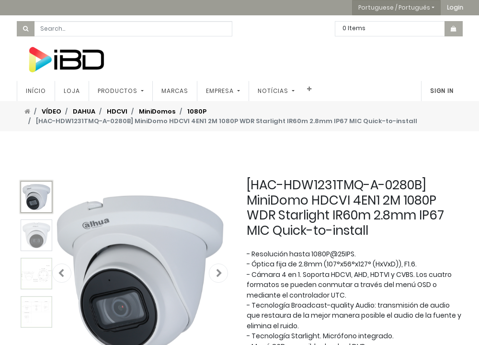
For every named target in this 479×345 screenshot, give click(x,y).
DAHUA (84, 111)
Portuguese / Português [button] (394, 7)
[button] (455, 7)
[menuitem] (36, 91)
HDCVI (117, 111)
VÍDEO (51, 111)
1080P (196, 111)
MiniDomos (157, 111)
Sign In (442, 91)
